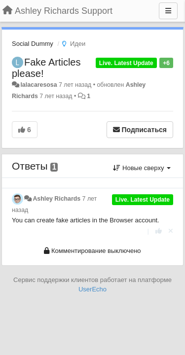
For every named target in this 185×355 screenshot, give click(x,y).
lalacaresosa (38, 84)
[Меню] (168, 10)
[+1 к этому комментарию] (158, 231)
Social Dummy (32, 43)
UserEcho (92, 289)
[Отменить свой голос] (170, 231)
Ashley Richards (56, 198)
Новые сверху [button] (142, 168)
